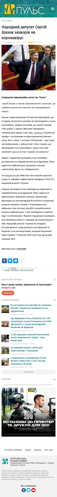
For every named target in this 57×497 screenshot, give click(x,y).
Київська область (27, 270)
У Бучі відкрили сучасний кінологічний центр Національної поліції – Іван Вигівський (30, 337)
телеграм (21, 249)
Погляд (13, 268)
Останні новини (13, 450)
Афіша (37, 450)
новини (7, 270)
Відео (28, 450)
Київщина (15, 270)
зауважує (38, 132)
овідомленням (12, 175)
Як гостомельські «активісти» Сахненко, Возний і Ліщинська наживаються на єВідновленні (31, 308)
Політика (28, 20)
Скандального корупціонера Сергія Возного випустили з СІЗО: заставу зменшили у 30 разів (28, 361)
